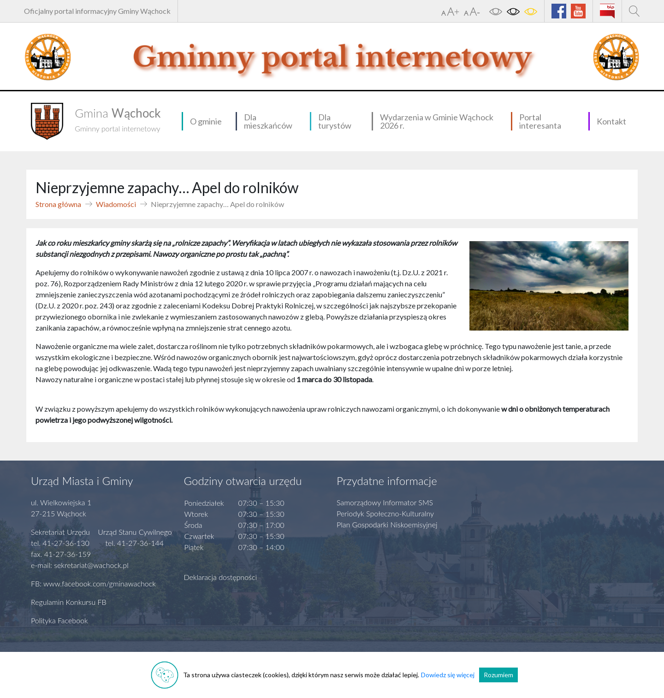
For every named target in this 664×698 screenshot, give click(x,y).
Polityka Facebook (59, 620)
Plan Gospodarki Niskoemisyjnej (387, 524)
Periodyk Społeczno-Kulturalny (385, 513)
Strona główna (58, 204)
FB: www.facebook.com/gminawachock (93, 583)
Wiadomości (116, 204)
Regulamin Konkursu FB (69, 601)
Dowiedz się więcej (447, 675)
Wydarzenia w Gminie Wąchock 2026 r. (436, 121)
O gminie (206, 121)
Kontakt (611, 121)
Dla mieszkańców (268, 121)
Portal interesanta (540, 121)
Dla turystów (334, 121)
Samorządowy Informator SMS (385, 502)
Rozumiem (498, 675)
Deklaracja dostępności (220, 577)
